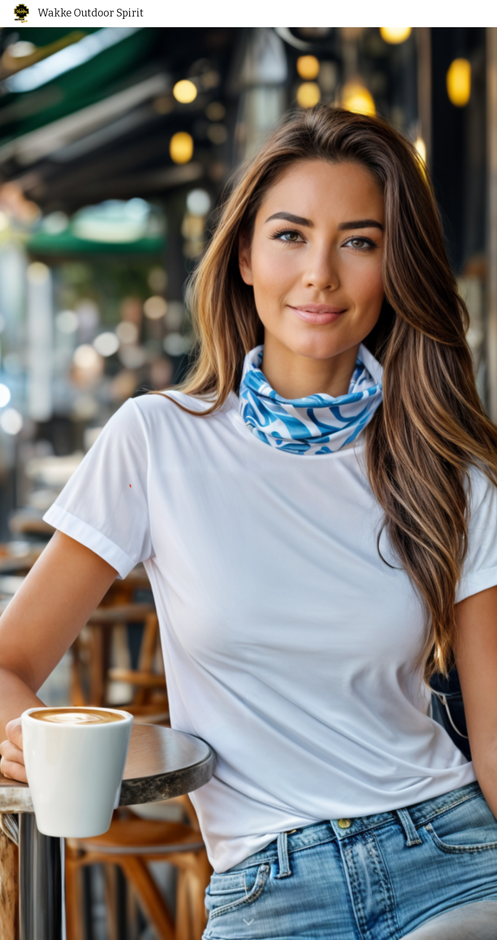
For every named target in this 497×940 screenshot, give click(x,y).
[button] (248, 922)
